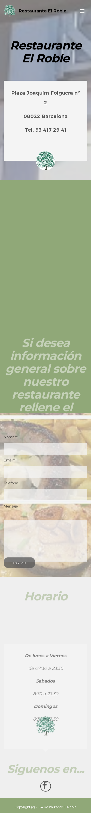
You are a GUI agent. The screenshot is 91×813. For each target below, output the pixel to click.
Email (8, 461)
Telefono (11, 484)
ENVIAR (19, 565)
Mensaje (11, 507)
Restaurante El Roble (42, 11)
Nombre (11, 438)
